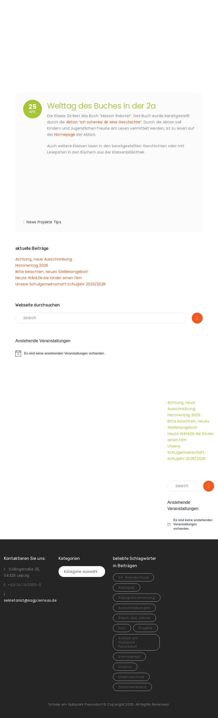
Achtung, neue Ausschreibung (43, 259)
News (31, 222)
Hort (122, 628)
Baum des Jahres (134, 618)
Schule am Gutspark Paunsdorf (128, 642)
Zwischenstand (132, 687)
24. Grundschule (133, 577)
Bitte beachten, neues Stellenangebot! (51, 271)
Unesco (125, 667)
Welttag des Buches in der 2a (101, 105)
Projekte (45, 222)
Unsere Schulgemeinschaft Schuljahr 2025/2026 (60, 284)
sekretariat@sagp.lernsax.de (30, 600)
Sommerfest (129, 656)
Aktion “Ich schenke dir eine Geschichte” (104, 122)
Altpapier (126, 587)
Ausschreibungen (134, 608)
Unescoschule (131, 677)
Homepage (64, 134)
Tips (57, 222)
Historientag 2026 (31, 265)
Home (99, 57)
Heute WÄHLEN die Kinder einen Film (48, 277)
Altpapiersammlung (136, 597)
